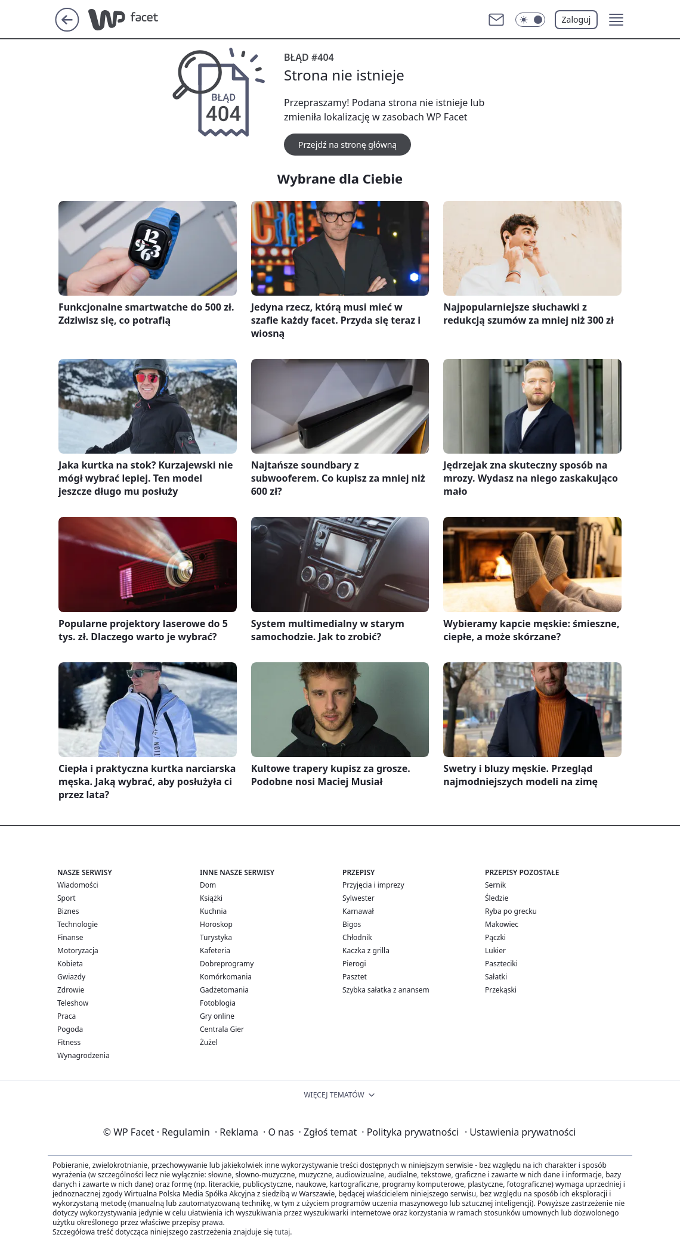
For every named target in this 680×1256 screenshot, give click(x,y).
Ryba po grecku (511, 911)
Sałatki (496, 977)
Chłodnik (357, 937)
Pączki (495, 937)
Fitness (69, 1042)
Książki (211, 898)
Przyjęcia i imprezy (373, 885)
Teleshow (72, 1003)
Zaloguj (576, 19)
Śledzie (496, 898)
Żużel (209, 1042)
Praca (66, 1016)
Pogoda (70, 1029)
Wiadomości (77, 885)
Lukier (495, 950)
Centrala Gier (222, 1029)
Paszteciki (501, 964)
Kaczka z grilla (366, 950)
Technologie (77, 924)
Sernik (495, 885)
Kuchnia (213, 911)
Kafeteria (215, 950)
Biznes (68, 911)
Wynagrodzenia (83, 1055)
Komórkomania (226, 977)
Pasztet (354, 977)
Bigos (351, 924)
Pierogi (354, 964)
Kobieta (70, 964)
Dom (208, 885)
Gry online (217, 1016)
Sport (66, 898)
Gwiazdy (71, 977)
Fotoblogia (218, 1003)
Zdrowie (70, 990)
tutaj (282, 1232)
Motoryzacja (77, 950)
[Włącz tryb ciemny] (530, 20)
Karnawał (358, 911)
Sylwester (358, 898)
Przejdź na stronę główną (347, 144)
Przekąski (501, 990)
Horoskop (216, 924)
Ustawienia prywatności (520, 1132)
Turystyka (216, 937)
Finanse (70, 937)
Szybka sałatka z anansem (385, 990)
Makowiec (501, 924)
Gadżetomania (224, 990)
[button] (616, 19)
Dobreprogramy (227, 964)
